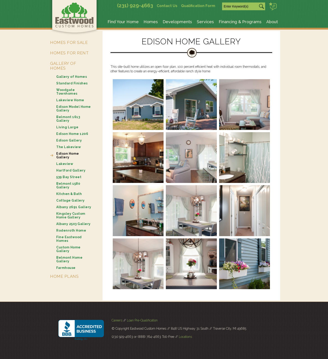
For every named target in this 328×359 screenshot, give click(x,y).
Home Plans (64, 276)
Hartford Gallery (70, 170)
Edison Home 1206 (72, 134)
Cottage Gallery (70, 200)
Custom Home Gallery (68, 249)
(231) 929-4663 (135, 5)
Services (205, 21)
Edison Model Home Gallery (73, 108)
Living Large (67, 127)
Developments (177, 21)
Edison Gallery (69, 140)
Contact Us (167, 6)
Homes (151, 21)
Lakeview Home (70, 100)
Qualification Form (198, 6)
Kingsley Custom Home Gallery (70, 215)
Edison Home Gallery (67, 155)
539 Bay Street (68, 177)
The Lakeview (68, 147)
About (272, 21)
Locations (185, 337)
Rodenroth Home (71, 230)
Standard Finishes (72, 83)
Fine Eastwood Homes (69, 239)
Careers (117, 320)
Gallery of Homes (63, 66)
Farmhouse (66, 268)
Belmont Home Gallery (69, 259)
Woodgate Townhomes (66, 91)
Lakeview (64, 164)
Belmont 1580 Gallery (68, 185)
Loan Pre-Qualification (142, 320)
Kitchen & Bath (69, 194)
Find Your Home (123, 21)
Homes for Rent (69, 53)
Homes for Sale (69, 42)
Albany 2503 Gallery (73, 224)
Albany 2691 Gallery (73, 207)
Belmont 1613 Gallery (68, 118)
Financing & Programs (240, 21)
